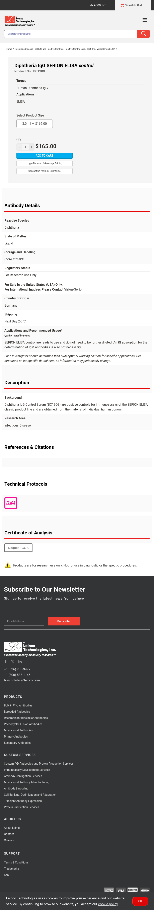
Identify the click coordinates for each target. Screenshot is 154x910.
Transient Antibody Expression (23, 801)
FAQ (6, 875)
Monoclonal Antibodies (18, 730)
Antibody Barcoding (16, 788)
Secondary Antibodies (17, 742)
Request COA (18, 547)
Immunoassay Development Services (27, 769)
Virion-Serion (73, 289)
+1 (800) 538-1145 (17, 675)
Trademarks (11, 868)
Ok (140, 901)
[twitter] (12, 661)
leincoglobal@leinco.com (22, 680)
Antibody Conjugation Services (23, 776)
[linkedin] (20, 661)
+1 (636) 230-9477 (17, 669)
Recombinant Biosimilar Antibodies (26, 717)
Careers (9, 840)
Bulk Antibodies (18, 705)
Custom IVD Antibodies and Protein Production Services (39, 763)
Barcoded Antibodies (17, 711)
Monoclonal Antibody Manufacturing (27, 782)
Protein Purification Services (21, 807)
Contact (9, 834)
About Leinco (12, 827)
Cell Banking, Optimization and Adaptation (30, 794)
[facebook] (5, 661)
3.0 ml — (34, 123)
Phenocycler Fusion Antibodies (23, 724)
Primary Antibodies (16, 736)
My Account (97, 5)
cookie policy (108, 904)
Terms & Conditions (16, 862)
